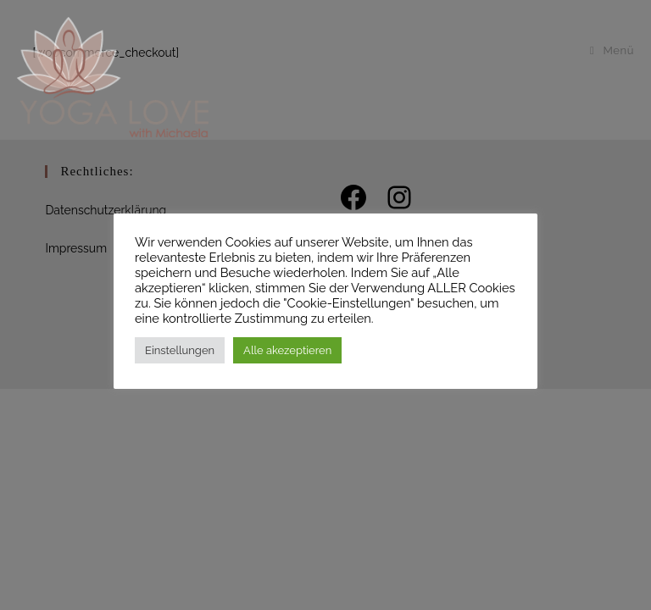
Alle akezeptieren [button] (287, 350)
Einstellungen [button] (179, 350)
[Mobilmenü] (612, 50)
